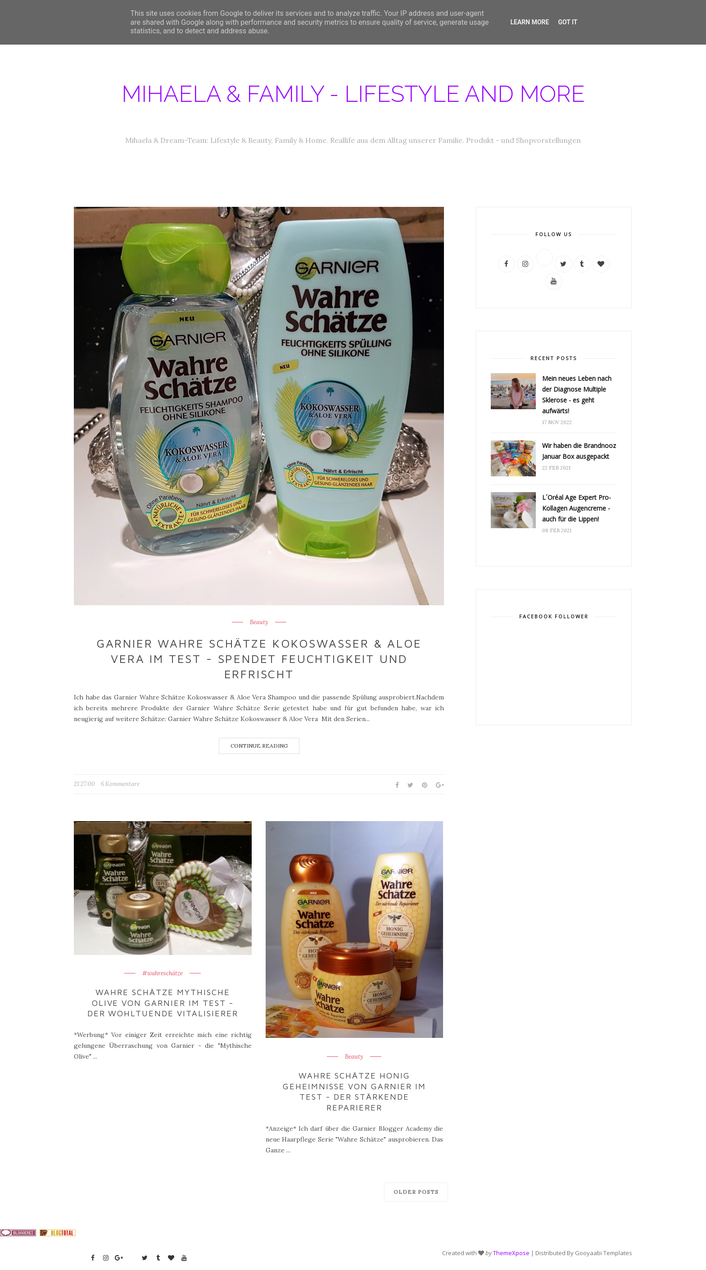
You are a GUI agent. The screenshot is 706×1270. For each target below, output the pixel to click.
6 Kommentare (120, 784)
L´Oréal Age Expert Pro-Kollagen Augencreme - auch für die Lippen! (576, 508)
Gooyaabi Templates (603, 1252)
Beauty (259, 622)
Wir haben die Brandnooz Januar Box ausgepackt (579, 451)
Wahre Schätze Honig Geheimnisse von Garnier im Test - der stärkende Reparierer (354, 1091)
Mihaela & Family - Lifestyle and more (353, 94)
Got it (567, 22)
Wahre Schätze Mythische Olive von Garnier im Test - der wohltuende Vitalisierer (162, 1002)
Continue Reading (259, 745)
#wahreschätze (162, 973)
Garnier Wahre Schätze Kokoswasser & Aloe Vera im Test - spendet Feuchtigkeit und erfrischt (259, 658)
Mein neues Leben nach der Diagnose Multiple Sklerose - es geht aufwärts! (576, 394)
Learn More (529, 22)
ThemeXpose (511, 1252)
